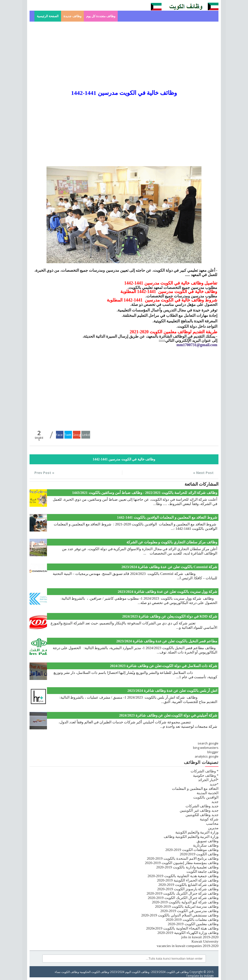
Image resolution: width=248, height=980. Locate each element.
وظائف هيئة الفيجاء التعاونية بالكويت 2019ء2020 (182, 928)
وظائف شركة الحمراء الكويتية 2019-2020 (187, 880)
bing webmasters (205, 747)
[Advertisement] (124, 56)
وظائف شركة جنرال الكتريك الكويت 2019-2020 (183, 898)
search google (208, 743)
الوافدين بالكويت (205, 797)
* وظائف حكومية (205, 775)
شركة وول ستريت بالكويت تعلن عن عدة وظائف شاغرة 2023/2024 (167, 592)
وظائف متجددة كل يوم (101, 16)
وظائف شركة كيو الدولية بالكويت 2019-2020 (185, 902)
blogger (212, 752)
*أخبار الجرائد (208, 780)
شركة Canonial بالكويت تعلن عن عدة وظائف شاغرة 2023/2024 (169, 567)
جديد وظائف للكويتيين (202, 815)
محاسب (212, 823)
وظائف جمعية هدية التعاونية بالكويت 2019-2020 (182, 876)
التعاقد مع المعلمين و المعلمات (195, 789)
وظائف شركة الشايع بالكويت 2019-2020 (188, 885)
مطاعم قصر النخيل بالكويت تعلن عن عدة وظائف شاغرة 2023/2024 (166, 641)
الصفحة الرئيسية (48, 16)
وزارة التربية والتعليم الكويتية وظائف (191, 837)
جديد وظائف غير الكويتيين (199, 810)
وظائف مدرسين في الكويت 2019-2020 (189, 911)
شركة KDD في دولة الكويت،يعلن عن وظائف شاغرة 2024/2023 (169, 616)
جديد (214, 802)
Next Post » (203, 472)
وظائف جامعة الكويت (202, 872)
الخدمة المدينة (207, 793)
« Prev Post (44, 472)
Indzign (209, 976)
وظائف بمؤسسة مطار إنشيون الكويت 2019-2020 (181, 863)
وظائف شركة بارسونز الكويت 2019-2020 (187, 889)
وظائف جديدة (72, 16)
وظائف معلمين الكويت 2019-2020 (193, 924)
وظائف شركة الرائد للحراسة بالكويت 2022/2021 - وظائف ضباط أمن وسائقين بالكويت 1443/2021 (144, 493)
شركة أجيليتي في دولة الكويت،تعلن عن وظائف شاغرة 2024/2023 (168, 715)
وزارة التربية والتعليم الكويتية (196, 832)
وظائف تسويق (207, 841)
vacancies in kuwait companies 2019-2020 (187, 946)
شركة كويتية (209, 819)
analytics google (206, 756)
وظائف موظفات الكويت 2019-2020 (191, 850)
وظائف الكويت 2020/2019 (199, 854)
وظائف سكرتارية (205, 845)
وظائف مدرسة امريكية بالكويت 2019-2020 (186, 906)
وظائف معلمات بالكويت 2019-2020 (192, 920)
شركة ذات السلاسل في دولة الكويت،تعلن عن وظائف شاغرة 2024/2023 (163, 666)
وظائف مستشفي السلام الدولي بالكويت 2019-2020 (179, 915)
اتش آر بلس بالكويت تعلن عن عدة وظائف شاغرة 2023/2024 (172, 691)
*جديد (214, 784)
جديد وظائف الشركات (202, 806)
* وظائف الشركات (204, 771)
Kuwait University (205, 941)
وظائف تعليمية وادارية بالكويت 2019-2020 (187, 867)
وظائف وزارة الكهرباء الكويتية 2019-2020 (187, 933)
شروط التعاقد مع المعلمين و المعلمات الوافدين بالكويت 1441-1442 (167, 517)
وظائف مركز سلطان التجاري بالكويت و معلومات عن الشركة (171, 542)
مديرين (213, 828)
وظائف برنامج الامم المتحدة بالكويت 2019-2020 (182, 858)
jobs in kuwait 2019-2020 (199, 937)
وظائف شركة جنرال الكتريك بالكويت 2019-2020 (182, 893)
